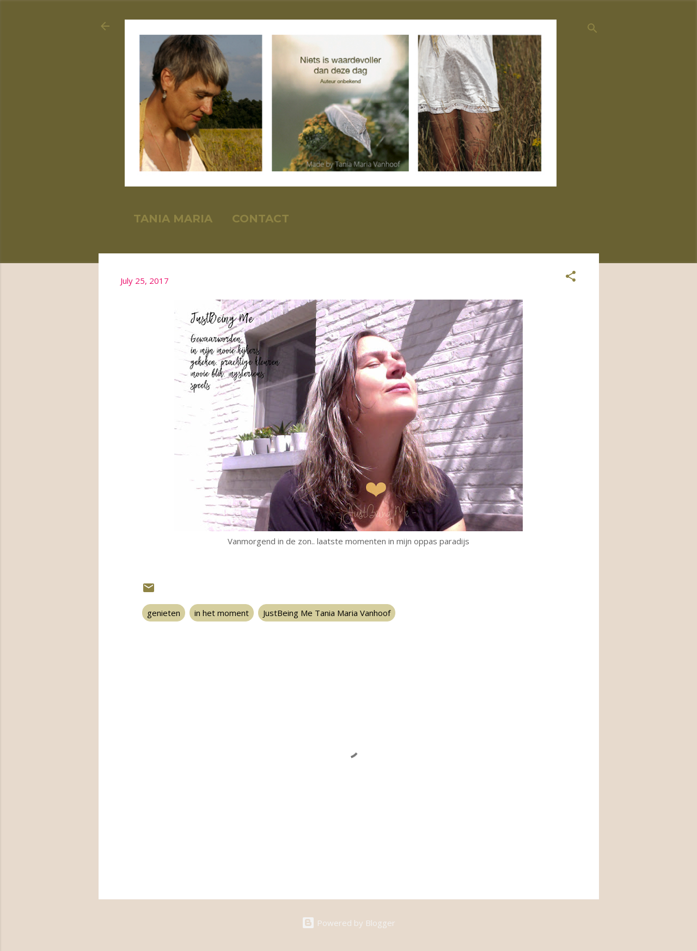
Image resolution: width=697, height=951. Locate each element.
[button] (570, 278)
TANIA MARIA (172, 218)
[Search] (592, 29)
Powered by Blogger (348, 922)
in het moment (221, 612)
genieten (163, 612)
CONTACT (260, 218)
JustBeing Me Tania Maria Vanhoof (326, 612)
